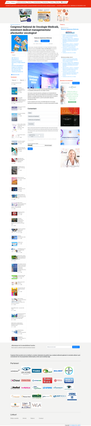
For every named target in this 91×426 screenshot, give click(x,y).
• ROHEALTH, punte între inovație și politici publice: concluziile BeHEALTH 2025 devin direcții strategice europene (30, 5)
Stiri (19, 24)
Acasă (20, 2)
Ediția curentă (14, 418)
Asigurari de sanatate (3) (17, 67)
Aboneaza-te (76, 83)
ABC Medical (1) (15, 58)
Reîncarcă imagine (48, 145)
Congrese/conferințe (33, 2)
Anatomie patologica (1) (17, 61)
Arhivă (24, 418)
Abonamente (57, 2)
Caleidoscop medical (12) (17, 71)
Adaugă (30, 148)
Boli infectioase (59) (16, 70)
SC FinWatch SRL (73, 425)
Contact (64, 2)
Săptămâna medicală (14, 24)
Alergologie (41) (15, 59)
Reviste (41, 2)
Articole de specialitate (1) (17, 65)
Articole (25, 2)
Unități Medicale (49, 2)
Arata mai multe (15, 74)
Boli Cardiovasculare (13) (17, 68)
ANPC (79, 425)
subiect (71, 57)
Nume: (30, 113)
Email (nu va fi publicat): (34, 116)
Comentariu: (31, 124)
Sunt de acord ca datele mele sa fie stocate (36, 135)
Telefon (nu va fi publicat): (34, 119)
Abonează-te (76, 347)
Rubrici (33, 418)
